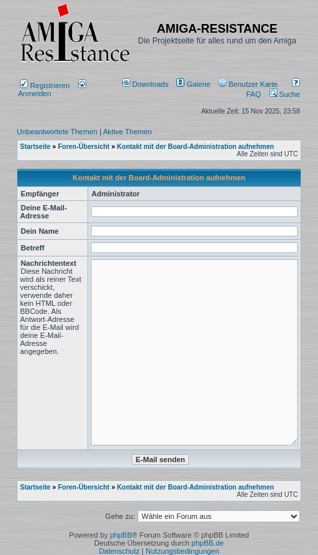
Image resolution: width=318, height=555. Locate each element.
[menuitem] (146, 84)
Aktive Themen (127, 132)
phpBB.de (208, 543)
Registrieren (44, 85)
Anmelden (52, 89)
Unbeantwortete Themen (57, 132)
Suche (284, 94)
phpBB (121, 535)
